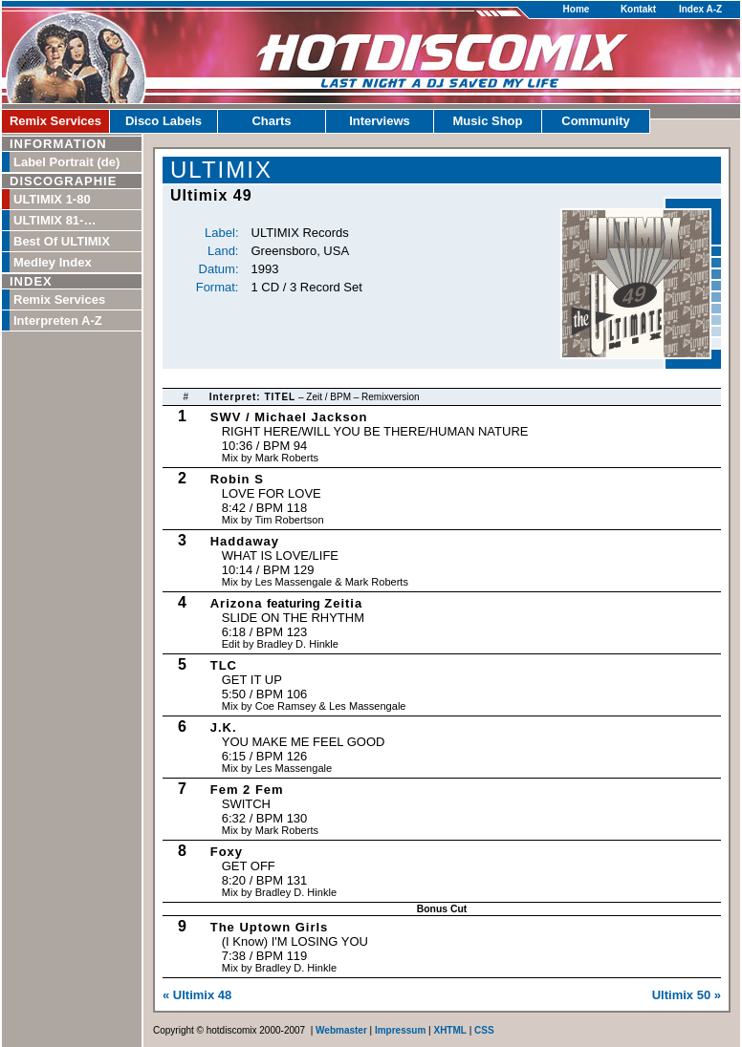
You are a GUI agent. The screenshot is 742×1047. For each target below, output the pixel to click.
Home (576, 9)
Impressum (400, 1030)
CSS (484, 1030)
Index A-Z (700, 9)
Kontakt (638, 9)
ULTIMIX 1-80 (52, 199)
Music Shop (488, 121)
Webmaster (341, 1030)
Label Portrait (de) (66, 162)
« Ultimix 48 (197, 995)
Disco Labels (163, 121)
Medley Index (52, 262)
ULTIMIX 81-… (54, 220)
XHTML (449, 1030)
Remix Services (55, 121)
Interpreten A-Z (57, 320)
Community (595, 121)
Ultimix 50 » (686, 995)
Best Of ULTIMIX (61, 241)
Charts (271, 121)
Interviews (379, 121)
